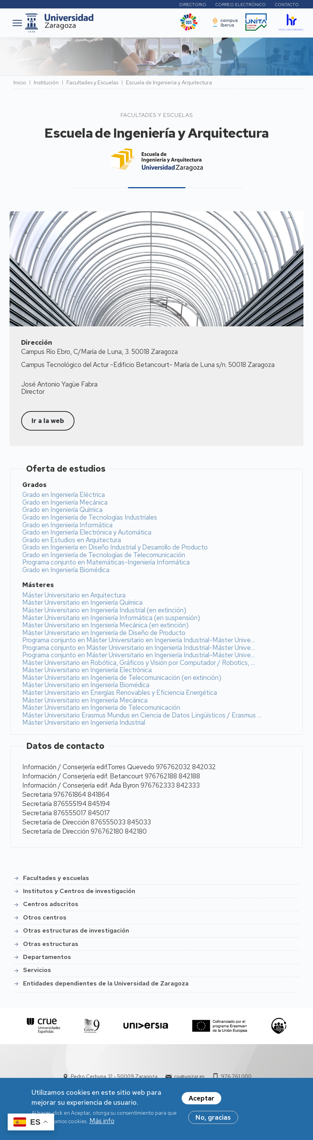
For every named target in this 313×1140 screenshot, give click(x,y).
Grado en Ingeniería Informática (67, 525)
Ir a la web (47, 420)
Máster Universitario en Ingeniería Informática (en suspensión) (111, 618)
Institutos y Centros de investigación (79, 891)
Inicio (19, 82)
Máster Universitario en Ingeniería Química (82, 602)
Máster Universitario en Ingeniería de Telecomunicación (101, 707)
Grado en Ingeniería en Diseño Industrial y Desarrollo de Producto (115, 547)
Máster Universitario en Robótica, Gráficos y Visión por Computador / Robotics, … (138, 662)
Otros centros (44, 917)
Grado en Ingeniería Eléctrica (63, 494)
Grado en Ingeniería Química (62, 509)
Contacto (287, 4)
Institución (46, 82)
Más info (101, 1121)
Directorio (192, 4)
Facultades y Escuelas (92, 82)
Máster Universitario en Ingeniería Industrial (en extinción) (104, 610)
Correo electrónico (240, 4)
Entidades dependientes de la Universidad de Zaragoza (106, 983)
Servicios (37, 970)
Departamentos (47, 957)
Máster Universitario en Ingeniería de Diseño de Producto (103, 632)
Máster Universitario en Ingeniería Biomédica (85, 685)
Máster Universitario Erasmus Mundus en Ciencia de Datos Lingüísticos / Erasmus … (142, 715)
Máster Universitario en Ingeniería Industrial (83, 722)
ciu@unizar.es (189, 1076)
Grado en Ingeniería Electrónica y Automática (86, 532)
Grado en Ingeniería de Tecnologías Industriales (89, 517)
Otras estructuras (50, 944)
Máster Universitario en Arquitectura (74, 595)
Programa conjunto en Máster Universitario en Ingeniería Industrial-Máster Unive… (138, 640)
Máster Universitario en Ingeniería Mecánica (84, 700)
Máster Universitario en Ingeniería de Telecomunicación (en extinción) (121, 677)
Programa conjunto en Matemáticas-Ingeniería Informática (106, 562)
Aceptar (201, 1098)
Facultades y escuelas (56, 878)
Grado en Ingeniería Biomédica (65, 570)
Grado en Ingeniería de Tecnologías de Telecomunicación (103, 555)
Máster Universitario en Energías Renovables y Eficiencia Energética (119, 692)
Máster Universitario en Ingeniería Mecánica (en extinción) (105, 625)
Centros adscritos (50, 904)
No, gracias (213, 1117)
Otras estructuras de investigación (76, 930)
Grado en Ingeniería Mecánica (65, 502)
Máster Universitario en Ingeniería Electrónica (87, 670)
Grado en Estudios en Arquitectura (71, 540)
